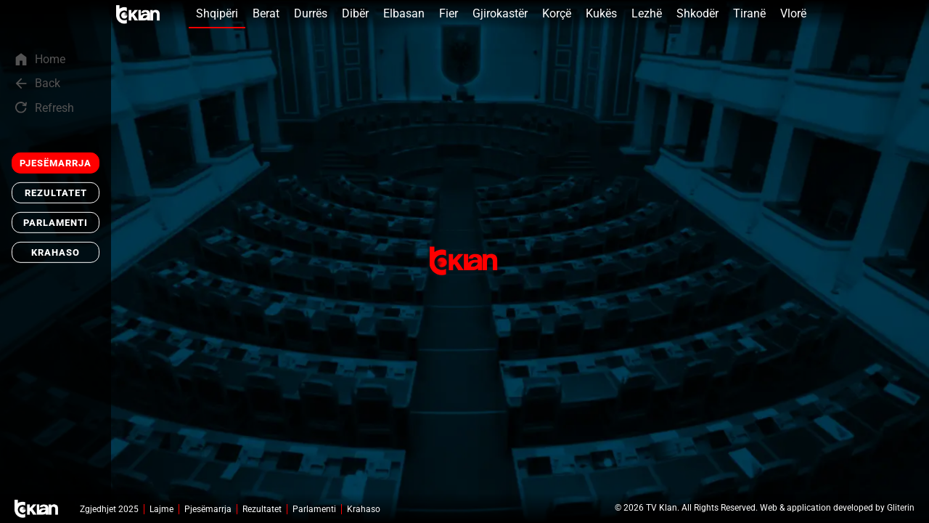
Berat (266, 13)
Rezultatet (56, 192)
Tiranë (749, 13)
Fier (448, 13)
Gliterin (900, 508)
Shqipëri (217, 13)
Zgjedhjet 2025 (109, 509)
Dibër (355, 13)
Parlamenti (55, 222)
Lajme (161, 509)
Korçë (556, 13)
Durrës (310, 13)
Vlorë (793, 13)
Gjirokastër (500, 13)
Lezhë (646, 13)
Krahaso (55, 252)
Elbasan (404, 13)
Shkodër (697, 13)
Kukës (601, 13)
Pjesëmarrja (55, 163)
